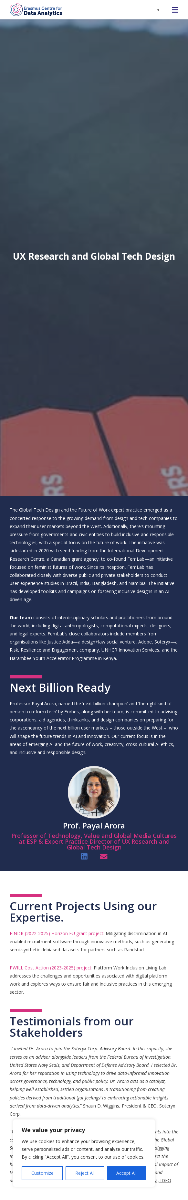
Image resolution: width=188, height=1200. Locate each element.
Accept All (126, 1173)
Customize (42, 1173)
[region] (84, 1153)
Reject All (85, 1173)
